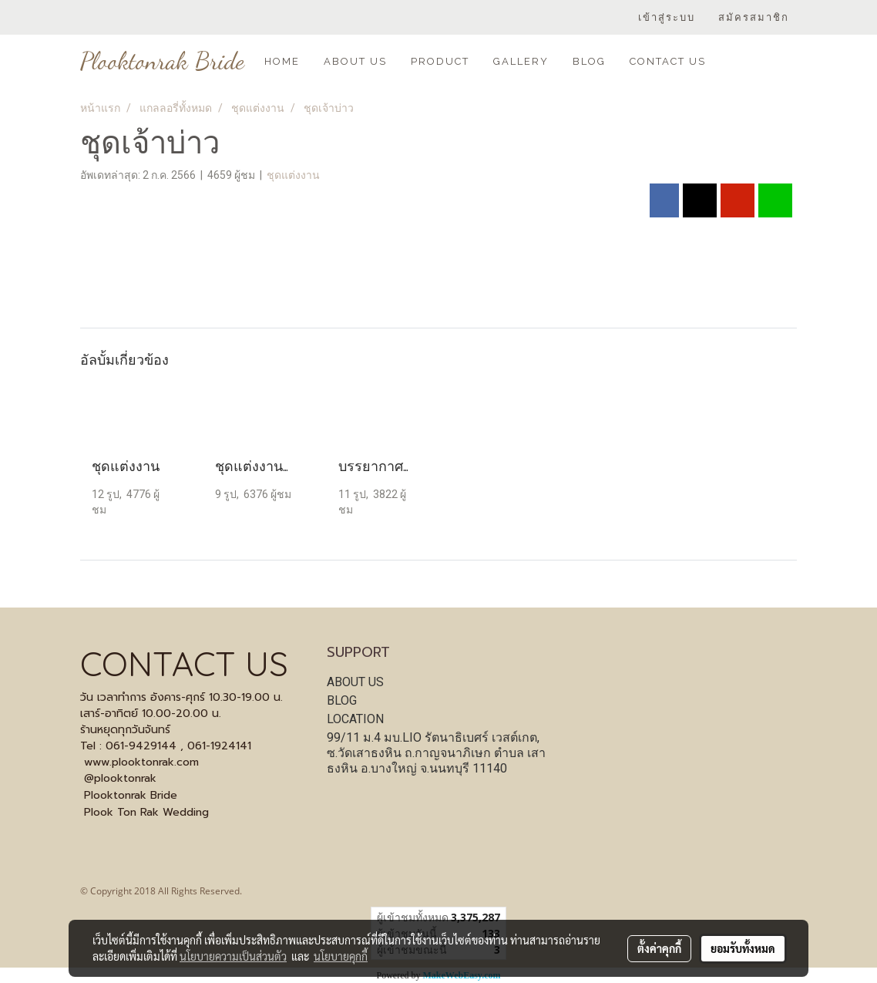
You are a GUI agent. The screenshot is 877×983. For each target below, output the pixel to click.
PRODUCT (440, 61)
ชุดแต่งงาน (293, 175)
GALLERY (521, 61)
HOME (282, 61)
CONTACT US (668, 61)
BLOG (589, 61)
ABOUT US (355, 61)
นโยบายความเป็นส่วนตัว (233, 956)
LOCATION (355, 719)
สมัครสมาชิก (753, 17)
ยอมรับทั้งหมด (743, 948)
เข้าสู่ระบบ (666, 17)
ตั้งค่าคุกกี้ (659, 948)
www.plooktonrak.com (141, 762)
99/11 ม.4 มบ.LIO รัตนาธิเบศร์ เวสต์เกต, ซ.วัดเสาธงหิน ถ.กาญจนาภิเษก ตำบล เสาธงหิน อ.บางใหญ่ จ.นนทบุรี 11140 (436, 753)
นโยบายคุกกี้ (341, 956)
